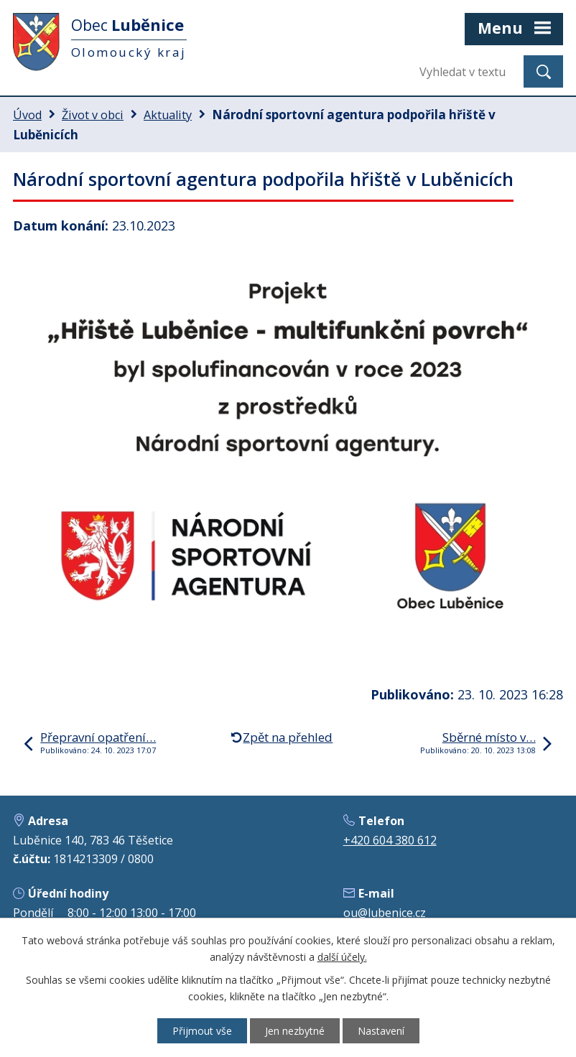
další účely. (342, 957)
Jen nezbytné (295, 1031)
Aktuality (168, 115)
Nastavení (381, 1031)
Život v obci (93, 115)
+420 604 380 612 (390, 840)
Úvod (27, 115)
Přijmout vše (202, 1031)
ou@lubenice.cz (384, 913)
